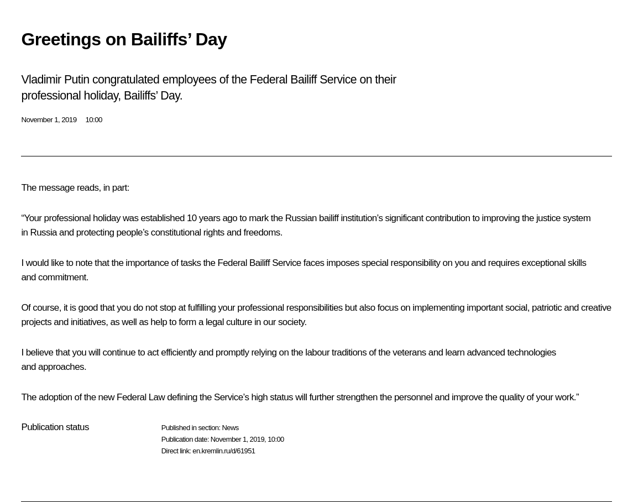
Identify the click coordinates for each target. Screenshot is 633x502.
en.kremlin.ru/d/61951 (223, 451)
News (230, 427)
